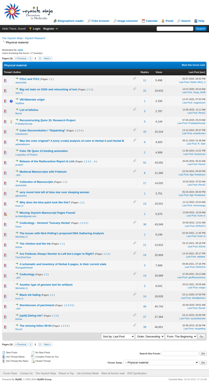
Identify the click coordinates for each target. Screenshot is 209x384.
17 (144, 183)
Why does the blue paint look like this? (45, 202)
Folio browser (101, 20)
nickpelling (200, 328)
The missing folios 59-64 (36, 325)
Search (185, 20)
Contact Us (26, 373)
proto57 (19, 165)
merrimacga (199, 205)
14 (144, 275)
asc (202, 72)
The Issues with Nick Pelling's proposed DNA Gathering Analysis (62, 233)
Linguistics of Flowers (26, 154)
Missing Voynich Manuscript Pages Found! (47, 212)
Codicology (27, 274)
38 (144, 224)
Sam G (19, 93)
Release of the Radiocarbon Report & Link (47, 161)
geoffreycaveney (196, 277)
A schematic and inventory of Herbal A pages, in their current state (63, 264)
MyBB (18, 379)
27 (144, 316)
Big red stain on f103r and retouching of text (48, 89)
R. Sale (201, 143)
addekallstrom (22, 144)
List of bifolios (29, 109)
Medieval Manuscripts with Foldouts (43, 171)
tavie (20, 50)
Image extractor (128, 20)
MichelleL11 (21, 236)
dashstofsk (21, 82)
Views (159, 72)
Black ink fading (30, 294)
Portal (169, 20)
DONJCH (200, 226)
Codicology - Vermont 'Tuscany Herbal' (45, 222)
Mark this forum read (193, 65)
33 (144, 131)
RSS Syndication (137, 373)
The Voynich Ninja (12, 38)
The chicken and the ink (35, 243)
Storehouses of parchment (37, 305)
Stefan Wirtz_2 (197, 82)
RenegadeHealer (24, 267)
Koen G (19, 206)
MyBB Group (44, 379)
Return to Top (66, 373)
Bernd (18, 113)
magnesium (199, 102)
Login (36, 28)
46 (144, 306)
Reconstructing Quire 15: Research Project (48, 120)
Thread (8, 72)
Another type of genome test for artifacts (46, 284)
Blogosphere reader (71, 20)
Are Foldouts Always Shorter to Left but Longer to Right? (57, 253)
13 (144, 203)
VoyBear (19, 103)
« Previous (20, 58)
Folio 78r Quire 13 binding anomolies (44, 151)
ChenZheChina (23, 257)
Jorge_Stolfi (199, 92)
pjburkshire (21, 195)
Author (17, 72)
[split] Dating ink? (31, 315)
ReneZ (201, 112)
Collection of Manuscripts (36, 181)
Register (48, 28)
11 (144, 80)
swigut (202, 287)
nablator (201, 256)
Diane (18, 226)
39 (144, 327)
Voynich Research (35, 38)
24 (144, 255)
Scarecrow (199, 154)
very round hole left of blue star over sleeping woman (54, 192)
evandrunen (21, 134)
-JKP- (18, 175)
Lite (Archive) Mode (88, 373)
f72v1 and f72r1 (30, 79)
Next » (47, 58)
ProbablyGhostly (24, 123)
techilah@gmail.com (25, 216)
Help (201, 20)
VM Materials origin (32, 99)
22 (144, 90)
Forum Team (10, 373)
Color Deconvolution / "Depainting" (43, 130)
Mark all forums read (113, 373)
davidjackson (198, 298)
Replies (145, 72)
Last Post (194, 72)
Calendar (152, 20)
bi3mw (18, 247)
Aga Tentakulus (197, 174)
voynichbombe (197, 318)
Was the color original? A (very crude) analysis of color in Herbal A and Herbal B (72, 140)
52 (144, 162)
